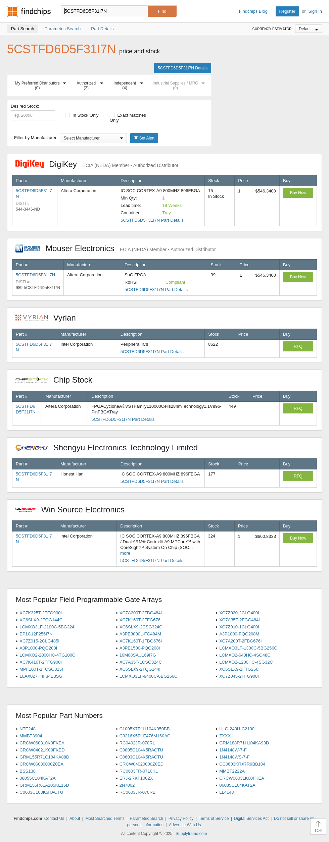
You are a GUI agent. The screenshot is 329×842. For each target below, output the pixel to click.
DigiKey (96, 164)
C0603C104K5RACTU (141, 757)
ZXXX (225, 735)
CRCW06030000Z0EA (41, 764)
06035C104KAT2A (237, 785)
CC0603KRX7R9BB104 (242, 764)
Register (287, 11)
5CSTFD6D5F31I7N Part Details (152, 220)
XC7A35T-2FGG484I (239, 619)
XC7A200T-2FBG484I (141, 612)
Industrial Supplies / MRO (180, 84)
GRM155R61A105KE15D (44, 785)
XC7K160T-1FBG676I (141, 640)
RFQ (298, 346)
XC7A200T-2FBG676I (240, 640)
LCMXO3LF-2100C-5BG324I (47, 626)
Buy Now (298, 192)
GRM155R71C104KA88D (44, 757)
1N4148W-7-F (232, 749)
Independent (129, 84)
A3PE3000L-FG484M (140, 633)
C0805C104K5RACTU (141, 749)
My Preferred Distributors (42, 84)
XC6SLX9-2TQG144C (40, 619)
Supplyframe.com (191, 833)
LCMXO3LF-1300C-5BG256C (248, 648)
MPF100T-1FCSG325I (41, 669)
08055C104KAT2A (37, 778)
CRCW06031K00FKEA (241, 778)
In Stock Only (82, 115)
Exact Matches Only (128, 118)
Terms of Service (214, 818)
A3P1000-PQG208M (239, 633)
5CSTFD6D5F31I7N (35, 274)
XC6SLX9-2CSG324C (141, 626)
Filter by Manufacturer (35, 137)
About (74, 818)
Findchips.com (29, 11)
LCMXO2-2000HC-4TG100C (47, 655)
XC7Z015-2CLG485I (39, 640)
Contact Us (54, 818)
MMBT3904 (30, 735)
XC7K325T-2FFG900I (40, 612)
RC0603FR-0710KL (139, 771)
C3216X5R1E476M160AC (145, 735)
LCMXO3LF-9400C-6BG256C (149, 676)
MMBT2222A (232, 771)
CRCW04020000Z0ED (142, 764)
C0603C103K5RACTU (41, 792)
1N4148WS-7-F (234, 757)
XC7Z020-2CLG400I (239, 612)
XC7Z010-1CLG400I (239, 626)
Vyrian (49, 317)
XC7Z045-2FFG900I (239, 676)
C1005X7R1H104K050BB (145, 728)
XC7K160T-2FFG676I (141, 619)
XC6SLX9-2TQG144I (140, 669)
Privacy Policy (181, 818)
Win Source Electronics (73, 509)
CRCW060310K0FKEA (41, 742)
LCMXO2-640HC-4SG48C (244, 655)
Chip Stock (57, 379)
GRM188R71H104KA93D (244, 742)
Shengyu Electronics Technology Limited (110, 447)
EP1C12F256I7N (35, 633)
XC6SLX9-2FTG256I (239, 669)
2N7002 (127, 785)
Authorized (91, 84)
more (125, 553)
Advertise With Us (185, 825)
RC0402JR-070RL (137, 742)
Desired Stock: (33, 112)
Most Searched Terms (105, 818)
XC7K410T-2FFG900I (40, 662)
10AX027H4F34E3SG (40, 676)
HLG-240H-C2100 (236, 728)
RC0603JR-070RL (137, 792)
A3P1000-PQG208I (38, 648)
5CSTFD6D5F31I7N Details (182, 68)
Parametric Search (146, 818)
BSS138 (27, 771)
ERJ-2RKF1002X (136, 778)
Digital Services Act (251, 818)
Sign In (315, 11)
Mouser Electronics (115, 248)
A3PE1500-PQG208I (140, 648)
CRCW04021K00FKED (41, 749)
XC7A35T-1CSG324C (141, 662)
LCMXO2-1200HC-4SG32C (246, 662)
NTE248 (27, 728)
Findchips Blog (253, 11)
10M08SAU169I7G (138, 655)
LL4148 (226, 792)
